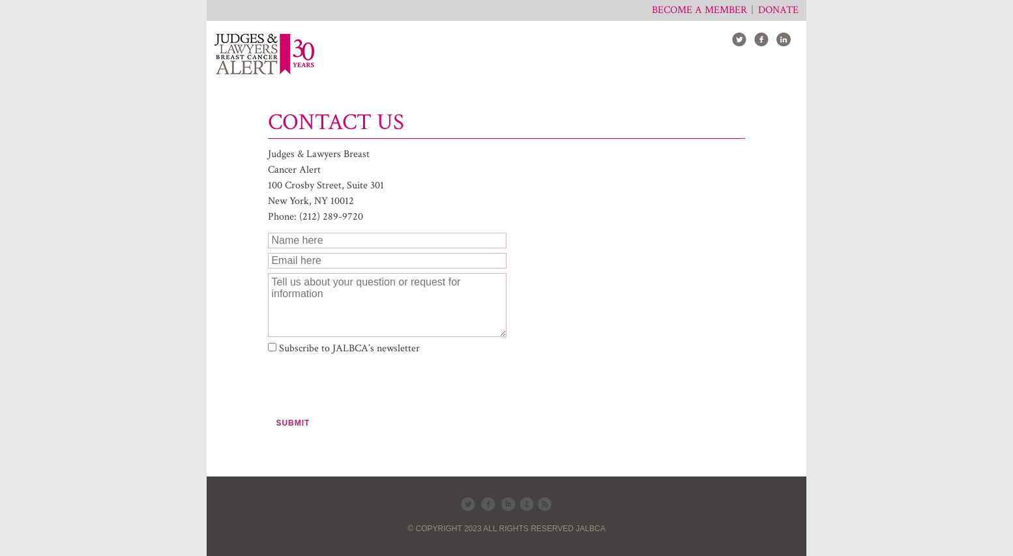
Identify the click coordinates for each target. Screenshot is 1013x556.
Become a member (699, 10)
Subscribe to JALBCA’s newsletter (349, 348)
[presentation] (367, 385)
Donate (778, 10)
